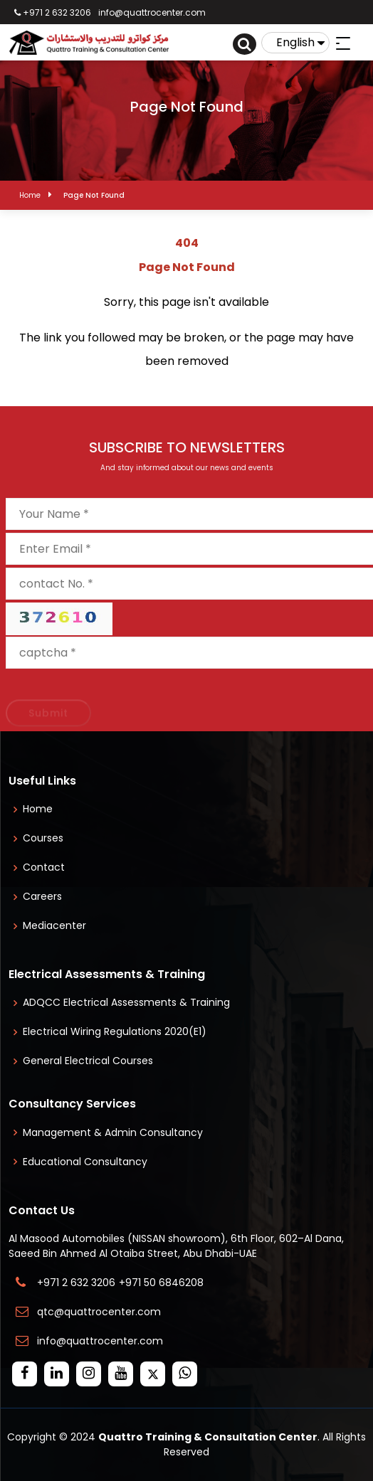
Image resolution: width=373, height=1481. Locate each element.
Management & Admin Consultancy (113, 1132)
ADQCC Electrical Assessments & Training (126, 1002)
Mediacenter (54, 925)
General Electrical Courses (88, 1060)
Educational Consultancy (85, 1161)
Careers (42, 896)
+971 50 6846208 (164, 1282)
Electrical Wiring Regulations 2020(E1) (114, 1031)
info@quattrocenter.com (152, 12)
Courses (43, 838)
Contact (44, 867)
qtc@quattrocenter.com (99, 1312)
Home (30, 195)
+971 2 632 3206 (52, 12)
